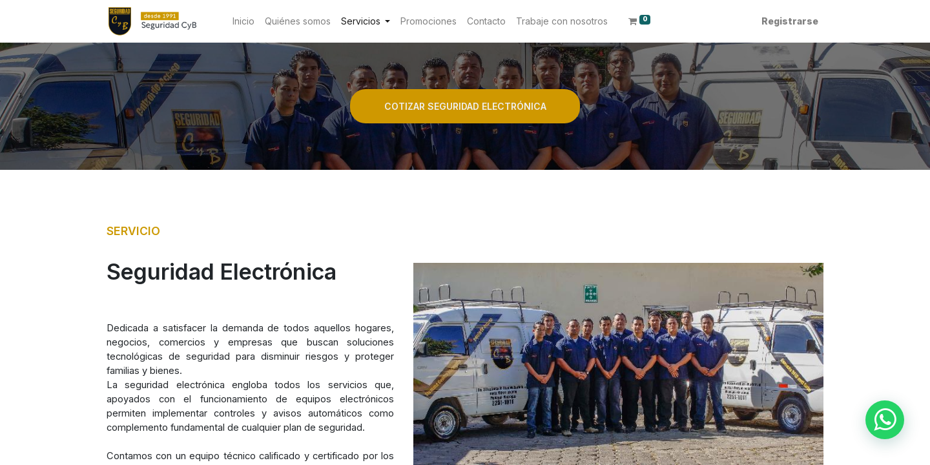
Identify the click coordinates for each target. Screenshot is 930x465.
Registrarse (789, 21)
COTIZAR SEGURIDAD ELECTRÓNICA (465, 106)
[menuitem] (243, 21)
